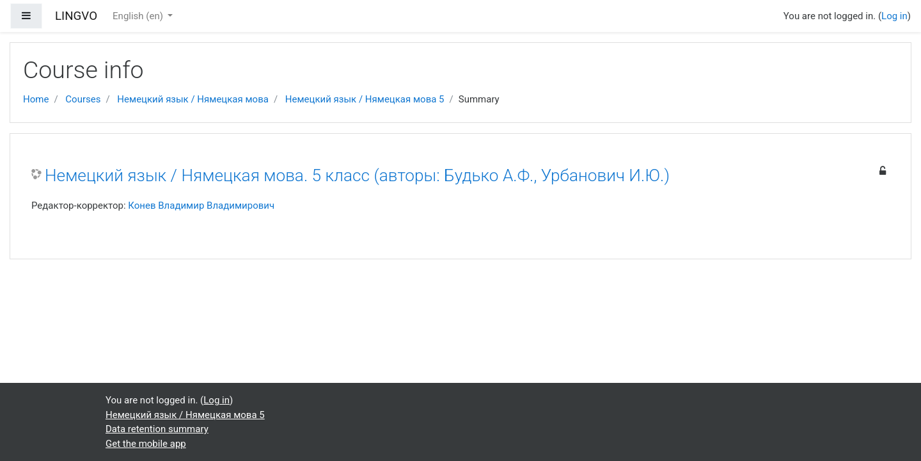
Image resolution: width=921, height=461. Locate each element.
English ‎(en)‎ (139, 16)
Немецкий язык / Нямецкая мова (193, 99)
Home (36, 99)
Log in (894, 16)
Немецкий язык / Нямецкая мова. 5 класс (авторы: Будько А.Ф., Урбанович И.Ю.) (357, 175)
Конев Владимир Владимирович (201, 205)
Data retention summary (157, 429)
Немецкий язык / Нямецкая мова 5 (365, 99)
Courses (82, 99)
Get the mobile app (146, 443)
